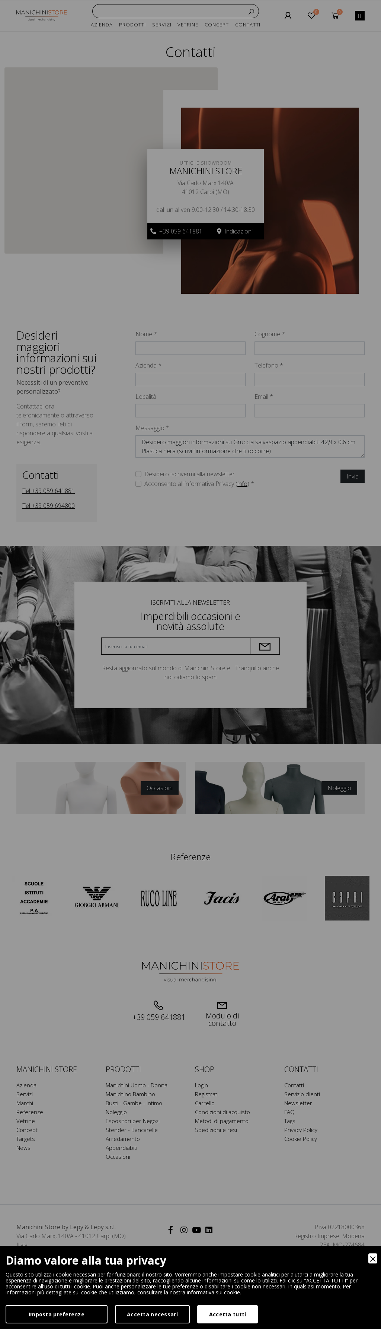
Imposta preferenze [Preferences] (56, 1314)
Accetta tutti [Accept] (227, 1314)
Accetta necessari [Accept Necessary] (152, 1314)
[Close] (372, 1258)
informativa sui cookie (213, 1292)
